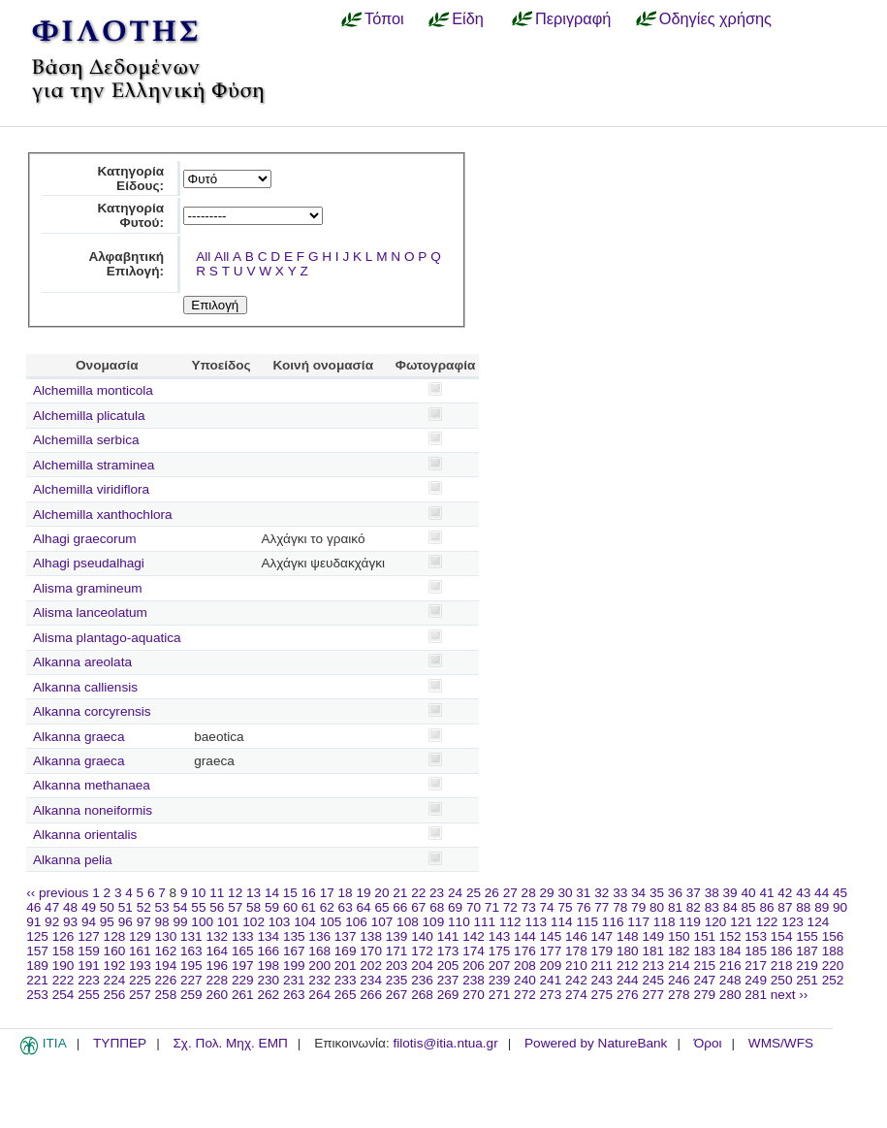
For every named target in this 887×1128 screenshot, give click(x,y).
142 (473, 936)
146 (576, 936)
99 (180, 922)
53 (162, 907)
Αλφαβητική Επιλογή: (126, 263)
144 (525, 936)
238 (473, 980)
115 (587, 922)
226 (166, 980)
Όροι (708, 1043)
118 (664, 922)
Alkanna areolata (82, 662)
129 (140, 936)
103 (280, 922)
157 (37, 951)
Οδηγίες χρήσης (715, 18)
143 (500, 936)
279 (704, 994)
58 (253, 907)
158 (63, 951)
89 (821, 907)
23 (436, 893)
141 (448, 936)
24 (455, 893)
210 (576, 965)
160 (115, 951)
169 (345, 951)
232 (319, 980)
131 (191, 936)
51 (125, 907)
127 (89, 936)
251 (807, 980)
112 (510, 922)
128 (115, 936)
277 (653, 994)
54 (180, 907)
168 (319, 951)
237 (448, 980)
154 (782, 936)
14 (272, 893)
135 (294, 936)
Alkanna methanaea (91, 785)
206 (473, 965)
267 (397, 994)
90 (840, 907)
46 (33, 907)
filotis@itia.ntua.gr (445, 1043)
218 (782, 965)
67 (418, 907)
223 (89, 980)
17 (327, 893)
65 (381, 907)
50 (107, 907)
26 (492, 893)
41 (766, 893)
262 (268, 994)
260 (217, 994)
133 (243, 936)
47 (52, 907)
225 (140, 980)
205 (448, 965)
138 (371, 936)
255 (89, 994)
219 (807, 965)
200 (319, 965)
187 (807, 951)
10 (198, 893)
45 (840, 893)
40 (748, 893)
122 (767, 922)
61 (308, 907)
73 (529, 907)
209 (551, 965)
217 (755, 965)
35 (656, 893)
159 (89, 951)
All (203, 256)
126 (63, 936)
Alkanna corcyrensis (92, 711)
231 (294, 980)
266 (371, 994)
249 (755, 980)
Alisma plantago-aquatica (107, 637)
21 (400, 893)
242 (576, 980)
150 (679, 936)
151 (704, 936)
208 (525, 965)
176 (525, 951)
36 (675, 893)
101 (228, 922)
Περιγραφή (573, 18)
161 (140, 951)
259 (191, 994)
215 (704, 965)
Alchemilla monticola (93, 390)
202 (371, 965)
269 (448, 994)
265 (345, 994)
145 (551, 936)
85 (749, 907)
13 (253, 893)
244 (628, 980)
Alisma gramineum (88, 588)
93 (70, 922)
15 (290, 893)
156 (833, 936)
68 (436, 907)
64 (364, 907)
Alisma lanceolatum (90, 612)
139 (397, 936)
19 (363, 893)
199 (294, 965)
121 (741, 922)
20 (381, 893)
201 (345, 965)
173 (448, 951)
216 (730, 965)
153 (755, 936)
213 (653, 965)
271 (500, 994)
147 (602, 936)
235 (397, 980)
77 (601, 907)
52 (144, 907)
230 (268, 980)
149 (653, 936)
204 (422, 965)
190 (63, 965)
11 (216, 893)
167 (294, 951)
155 (807, 936)
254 (63, 994)
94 (88, 922)
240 (525, 980)
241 (551, 980)
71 (492, 907)
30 (564, 893)
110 (459, 922)
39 (730, 893)
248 (730, 980)
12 (235, 893)
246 (679, 980)
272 (525, 994)
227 (191, 980)
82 (693, 907)
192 (115, 965)
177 (551, 951)
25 (473, 893)
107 (382, 922)
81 (675, 907)
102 (253, 922)
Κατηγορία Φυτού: (130, 215)
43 (803, 893)
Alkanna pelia (72, 860)
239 (500, 980)
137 (345, 936)
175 (500, 951)
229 (243, 980)
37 (693, 893)
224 (115, 980)
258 (166, 994)
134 (268, 936)
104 (305, 922)
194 (166, 965)
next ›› (789, 994)
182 (679, 951)
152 (730, 936)
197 (243, 965)
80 (656, 907)
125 (37, 936)
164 (217, 951)
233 (345, 980)
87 (784, 907)
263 (294, 994)
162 (166, 951)
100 (202, 922)
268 (422, 994)
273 (551, 994)
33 (620, 893)
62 (327, 907)
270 (473, 994)
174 (473, 951)
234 (371, 980)
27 (510, 893)
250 (782, 980)
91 (33, 922)
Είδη (468, 18)
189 (37, 965)
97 (144, 922)
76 (583, 907)
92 (52, 922)
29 (547, 893)
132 (217, 936)
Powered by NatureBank (595, 1043)
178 (576, 951)
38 (712, 893)
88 (803, 907)
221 (37, 980)
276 (628, 994)
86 (766, 907)
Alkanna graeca (78, 736)
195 (191, 965)
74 (547, 907)
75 (564, 907)
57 (235, 907)
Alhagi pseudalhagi (88, 563)
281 (755, 994)
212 (628, 965)
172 (422, 951)
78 (620, 907)
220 (833, 965)
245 (653, 980)
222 (63, 980)
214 (679, 965)
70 (473, 907)
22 (418, 893)
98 (162, 922)
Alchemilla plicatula (89, 415)
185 (755, 951)
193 (140, 965)
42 (784, 893)
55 (198, 907)
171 (397, 951)
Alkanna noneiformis (92, 810)
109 (434, 922)
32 (601, 893)
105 (331, 922)
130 (166, 936)
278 (679, 994)
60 (290, 907)
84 (730, 907)
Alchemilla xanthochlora (103, 514)
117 (638, 922)
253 (37, 994)
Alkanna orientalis (85, 834)
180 (628, 951)
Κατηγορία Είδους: (130, 178)
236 (422, 980)
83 (712, 907)
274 (576, 994)
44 (821, 893)
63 (345, 907)
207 (500, 965)
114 (562, 922)
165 (243, 951)
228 (217, 980)
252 (833, 980)
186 (782, 951)
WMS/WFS (780, 1043)
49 (88, 907)
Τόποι (384, 18)
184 (730, 951)
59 (272, 907)
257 (140, 994)
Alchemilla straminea (93, 465)
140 (422, 936)
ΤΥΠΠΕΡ (119, 1043)
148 (628, 936)
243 (602, 980)
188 (833, 951)
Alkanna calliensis (85, 687)
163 (191, 951)
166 (268, 951)
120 (716, 922)
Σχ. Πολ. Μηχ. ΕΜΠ (230, 1043)
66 (400, 907)
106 (356, 922)
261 (243, 994)
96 (125, 922)
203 (397, 965)
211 (602, 965)
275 (602, 994)
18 (345, 893)
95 (107, 922)
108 (407, 922)
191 (89, 965)
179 (602, 951)
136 (319, 936)
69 (455, 907)
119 (690, 922)
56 (216, 907)
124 (819, 922)
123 (792, 922)
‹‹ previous (57, 893)
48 (70, 907)
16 (308, 893)
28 (529, 893)
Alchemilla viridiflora (91, 489)
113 (535, 922)
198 (268, 965)
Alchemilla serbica (86, 440)
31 (583, 893)
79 (638, 907)
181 (653, 951)
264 (319, 994)
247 (704, 980)
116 (613, 922)
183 (704, 951)
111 (485, 922)
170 (371, 951)
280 (730, 994)
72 (510, 907)
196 (217, 965)
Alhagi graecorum (85, 539)
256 (115, 994)
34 (638, 893)
